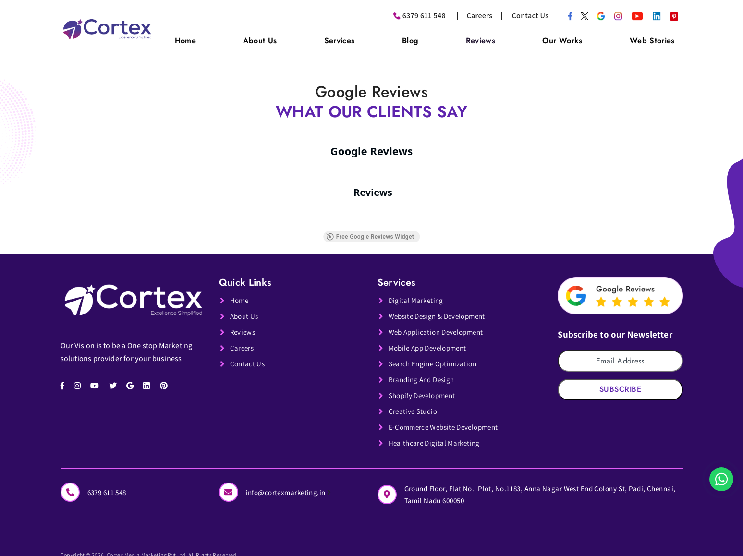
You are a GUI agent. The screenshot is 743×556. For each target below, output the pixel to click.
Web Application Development (440, 326)
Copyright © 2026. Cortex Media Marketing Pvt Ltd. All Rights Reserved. (178, 549)
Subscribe (620, 383)
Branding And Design (424, 374)
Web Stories (656, 37)
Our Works (576, 37)
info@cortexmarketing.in (291, 486)
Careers (479, 16)
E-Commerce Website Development (448, 421)
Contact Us (530, 16)
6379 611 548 (424, 16)
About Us (314, 37)
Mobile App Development (431, 342)
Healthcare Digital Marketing (436, 437)
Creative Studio (414, 405)
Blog (445, 37)
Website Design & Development (441, 310)
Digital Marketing (417, 295)
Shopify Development (425, 390)
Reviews (504, 37)
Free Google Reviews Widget (370, 231)
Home (250, 37)
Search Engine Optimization (435, 358)
